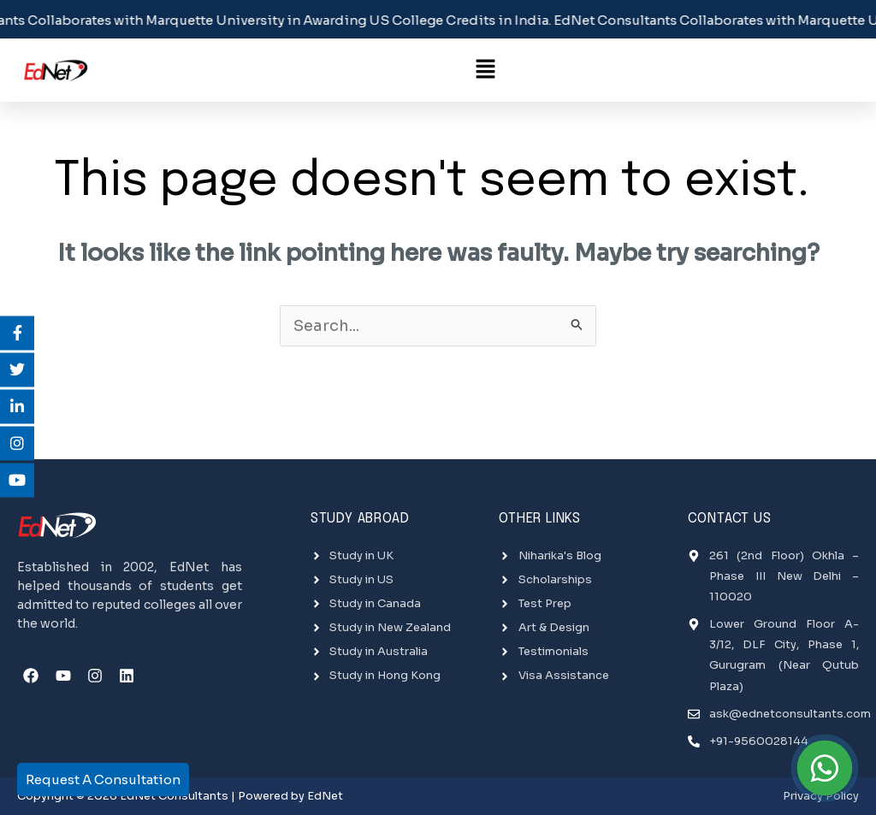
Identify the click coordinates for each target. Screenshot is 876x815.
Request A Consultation (103, 779)
